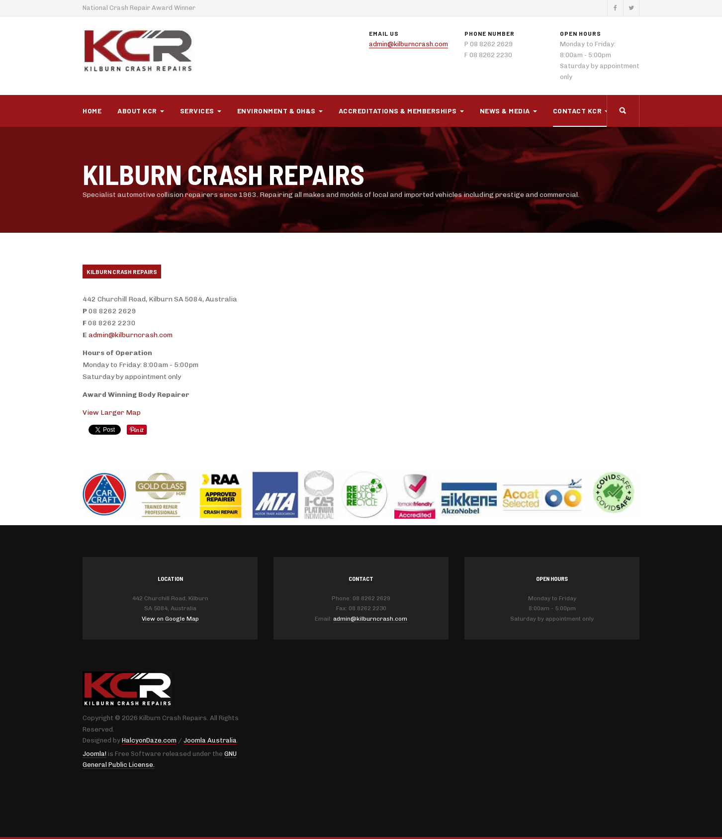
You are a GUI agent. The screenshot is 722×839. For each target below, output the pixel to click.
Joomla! (94, 753)
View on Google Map (170, 618)
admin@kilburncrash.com (408, 44)
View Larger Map (112, 412)
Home (92, 110)
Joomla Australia (210, 740)
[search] (623, 111)
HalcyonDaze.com (149, 740)
